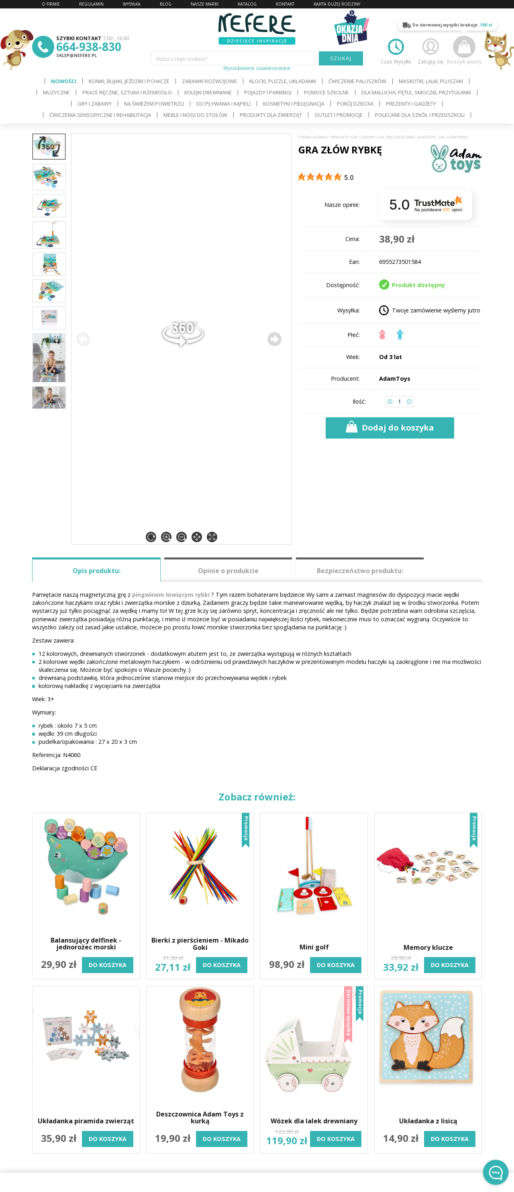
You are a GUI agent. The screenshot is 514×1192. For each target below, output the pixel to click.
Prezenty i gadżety (411, 103)
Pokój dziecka (355, 103)
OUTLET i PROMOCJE (338, 114)
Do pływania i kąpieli (223, 103)
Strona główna (313, 137)
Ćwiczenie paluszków (357, 81)
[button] (274, 339)
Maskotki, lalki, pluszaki (431, 81)
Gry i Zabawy (95, 103)
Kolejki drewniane (208, 92)
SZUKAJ (341, 58)
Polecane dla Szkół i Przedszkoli (420, 114)
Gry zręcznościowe (396, 137)
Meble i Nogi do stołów (195, 114)
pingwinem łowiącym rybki (171, 594)
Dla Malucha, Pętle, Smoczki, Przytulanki (416, 92)
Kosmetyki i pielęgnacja (293, 103)
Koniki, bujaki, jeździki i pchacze (129, 81)
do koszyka (107, 965)
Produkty (339, 137)
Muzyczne (56, 92)
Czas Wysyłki (396, 50)
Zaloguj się (430, 50)
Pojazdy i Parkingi (268, 92)
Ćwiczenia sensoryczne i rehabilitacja (100, 114)
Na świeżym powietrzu (154, 103)
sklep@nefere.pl (76, 55)
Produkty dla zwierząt (271, 114)
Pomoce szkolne (326, 92)
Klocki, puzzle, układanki (282, 81)
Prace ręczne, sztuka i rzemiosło (127, 92)
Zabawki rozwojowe (209, 81)
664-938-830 (88, 46)
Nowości (63, 81)
